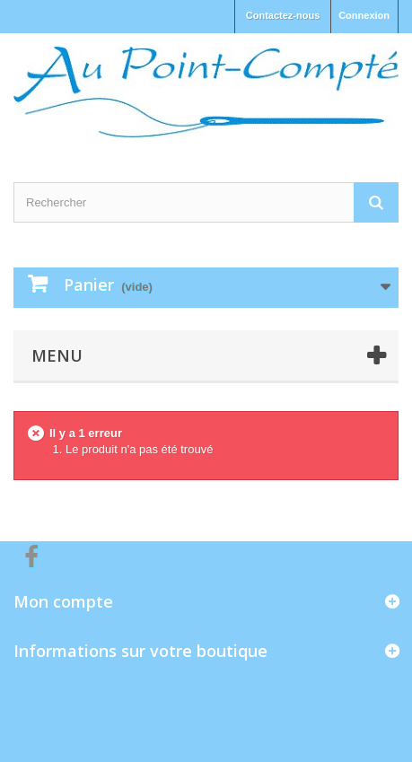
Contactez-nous (283, 15)
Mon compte (63, 601)
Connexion (364, 15)
